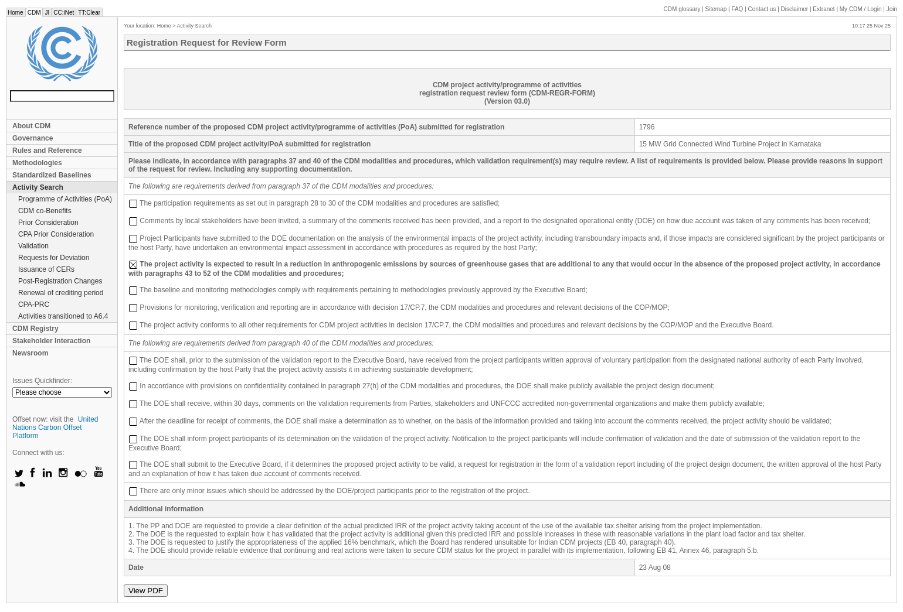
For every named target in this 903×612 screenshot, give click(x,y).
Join (892, 9)
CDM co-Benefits (45, 211)
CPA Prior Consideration (56, 234)
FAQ (737, 9)
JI (47, 12)
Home (15, 12)
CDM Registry (35, 328)
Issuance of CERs (46, 269)
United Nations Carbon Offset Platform (55, 427)
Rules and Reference (47, 150)
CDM (34, 12)
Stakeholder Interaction (51, 341)
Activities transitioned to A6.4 (63, 316)
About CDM (31, 126)
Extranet (823, 9)
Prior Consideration (48, 222)
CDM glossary (682, 9)
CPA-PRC (33, 304)
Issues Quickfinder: (42, 381)
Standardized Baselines (51, 175)
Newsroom (30, 353)
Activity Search (37, 187)
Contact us (762, 9)
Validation (33, 246)
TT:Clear (89, 12)
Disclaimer (795, 9)
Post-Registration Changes (60, 281)
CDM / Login (861, 9)
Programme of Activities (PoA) (65, 199)
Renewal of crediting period (60, 293)
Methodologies (37, 163)
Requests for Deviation (53, 258)
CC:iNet (63, 12)
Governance (32, 138)
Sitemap (716, 9)
